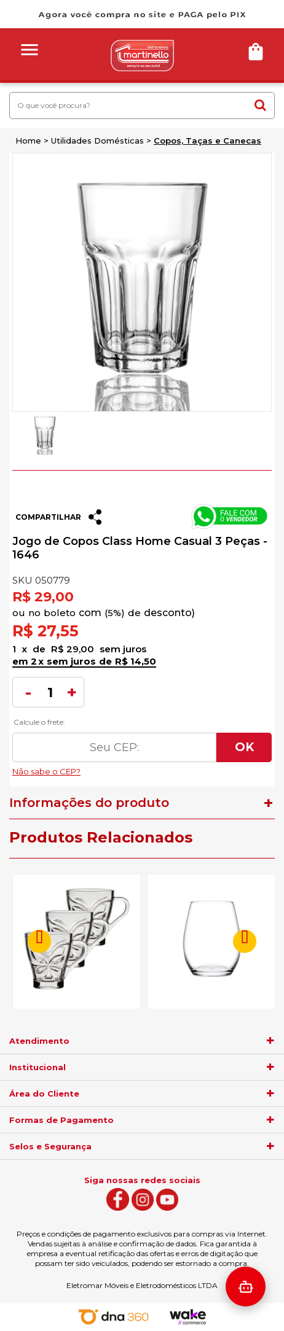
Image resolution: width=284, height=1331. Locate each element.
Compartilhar (48, 517)
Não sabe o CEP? (142, 768)
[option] (44, 433)
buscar (260, 105)
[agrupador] (270, 1041)
